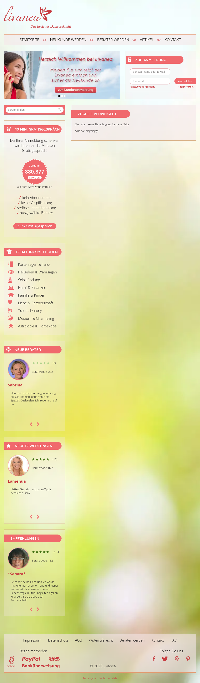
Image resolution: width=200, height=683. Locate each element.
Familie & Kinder (31, 295)
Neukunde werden (68, 39)
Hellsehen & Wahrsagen (37, 272)
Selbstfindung (29, 279)
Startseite (29, 39)
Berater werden (113, 39)
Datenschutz (58, 640)
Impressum (32, 640)
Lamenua (17, 481)
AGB (78, 640)
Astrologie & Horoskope (37, 326)
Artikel (147, 39)
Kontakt (172, 39)
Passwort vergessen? (142, 86)
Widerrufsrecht (101, 640)
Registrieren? (186, 86)
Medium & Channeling (36, 318)
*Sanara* (16, 573)
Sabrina (15, 385)
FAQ (173, 640)
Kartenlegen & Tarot (34, 264)
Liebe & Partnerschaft (35, 302)
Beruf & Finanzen (32, 287)
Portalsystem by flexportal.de (100, 678)
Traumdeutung (30, 310)
